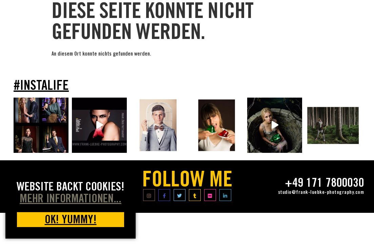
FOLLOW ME (187, 181)
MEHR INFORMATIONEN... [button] (70, 200)
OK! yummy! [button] (71, 221)
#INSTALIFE (41, 87)
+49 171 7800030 (324, 184)
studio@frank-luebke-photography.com (321, 192)
